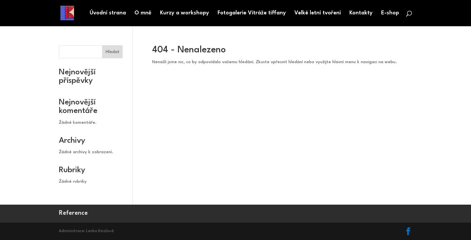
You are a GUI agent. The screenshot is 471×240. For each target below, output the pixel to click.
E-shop (390, 13)
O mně (142, 13)
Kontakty (361, 13)
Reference (73, 213)
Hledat (112, 52)
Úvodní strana (108, 13)
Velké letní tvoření (317, 13)
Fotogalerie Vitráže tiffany (252, 13)
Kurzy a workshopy (184, 13)
